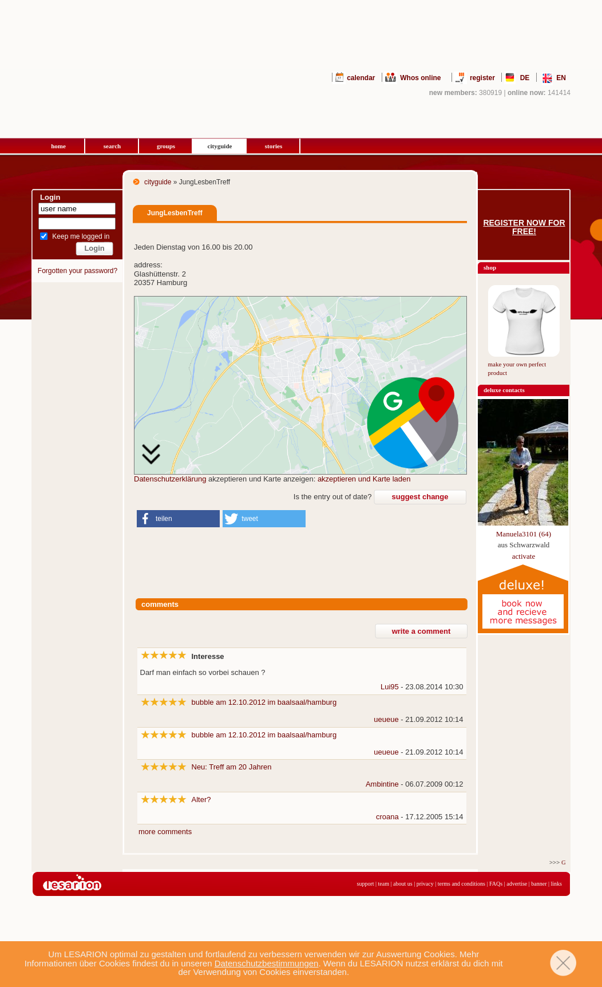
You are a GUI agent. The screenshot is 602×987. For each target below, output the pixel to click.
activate (523, 556)
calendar (361, 78)
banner (538, 884)
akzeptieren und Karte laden (364, 479)
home (58, 146)
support (365, 884)
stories (274, 146)
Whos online (420, 78)
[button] (178, 518)
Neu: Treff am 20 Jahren (232, 767)
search (112, 146)
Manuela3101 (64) (523, 534)
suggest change (420, 496)
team (383, 884)
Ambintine (382, 784)
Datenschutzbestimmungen (267, 963)
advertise (516, 884)
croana (387, 816)
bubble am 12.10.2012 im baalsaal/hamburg (264, 702)
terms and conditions (461, 884)
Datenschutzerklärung (170, 479)
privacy (425, 884)
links (556, 884)
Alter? (201, 799)
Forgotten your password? (77, 271)
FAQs (495, 884)
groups (166, 146)
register (482, 78)
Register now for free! (524, 227)
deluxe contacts (504, 389)
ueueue (386, 719)
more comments (165, 831)
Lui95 (390, 686)
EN (561, 78)
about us (403, 884)
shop (490, 267)
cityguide (220, 146)
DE (525, 78)
